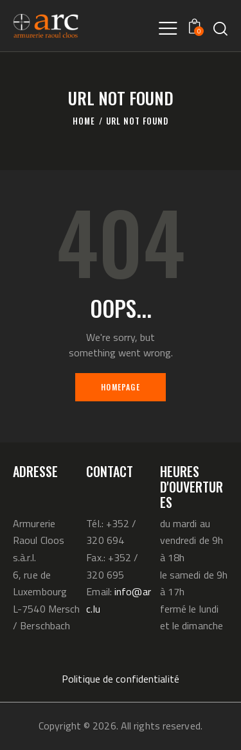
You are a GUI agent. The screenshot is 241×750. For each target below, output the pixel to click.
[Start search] (220, 28)
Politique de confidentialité (120, 678)
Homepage (120, 386)
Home (84, 121)
